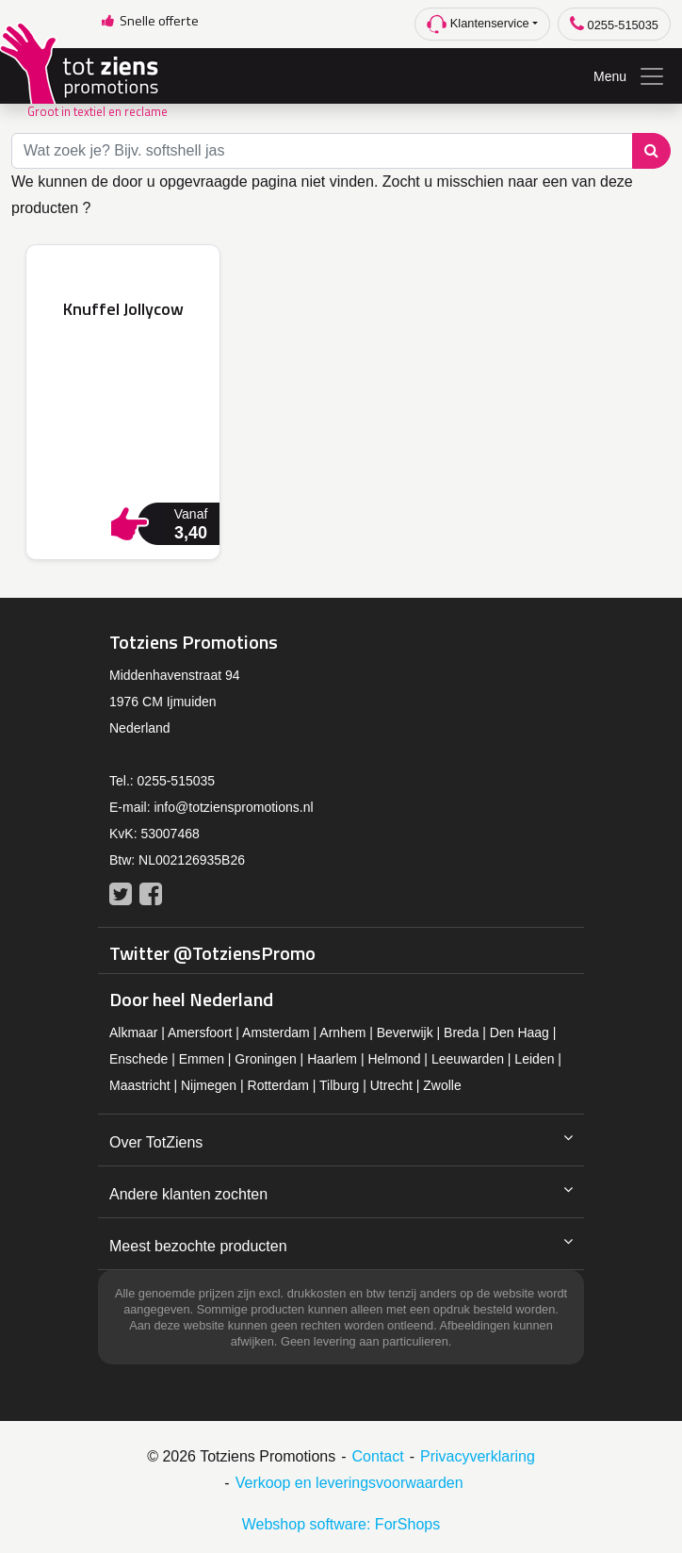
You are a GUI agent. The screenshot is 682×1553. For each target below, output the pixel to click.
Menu (629, 76)
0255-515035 (614, 24)
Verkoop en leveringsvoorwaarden (349, 1483)
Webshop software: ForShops (341, 1524)
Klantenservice (478, 24)
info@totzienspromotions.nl (233, 807)
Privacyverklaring (477, 1456)
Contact (378, 1456)
